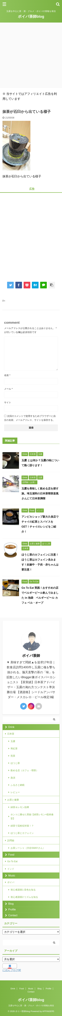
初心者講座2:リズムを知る (24, 897)
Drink (11, 727)
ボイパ (10, 882)
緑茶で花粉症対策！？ (22, 825)
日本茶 (10, 733)
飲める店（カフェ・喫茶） (24, 770)
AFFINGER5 (48, 1011)
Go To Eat (12, 861)
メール (8, 389)
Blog (11, 903)
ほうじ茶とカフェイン (22, 833)
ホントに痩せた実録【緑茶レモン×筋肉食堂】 (32, 816)
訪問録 (10, 840)
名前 (7, 375)
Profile (12, 909)
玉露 (13, 741)
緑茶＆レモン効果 (20, 807)
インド (10, 868)
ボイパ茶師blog (31, 16)
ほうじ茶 (15, 763)
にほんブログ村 (11, 970)
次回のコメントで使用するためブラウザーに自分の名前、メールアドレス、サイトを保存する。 (30, 418)
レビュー (15, 792)
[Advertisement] (31, 55)
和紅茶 (14, 748)
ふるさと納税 (17, 785)
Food (11, 854)
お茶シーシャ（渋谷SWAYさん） (28, 848)
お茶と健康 (13, 799)
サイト (7, 402)
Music (11, 875)
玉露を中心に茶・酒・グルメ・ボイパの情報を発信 (31, 1005)
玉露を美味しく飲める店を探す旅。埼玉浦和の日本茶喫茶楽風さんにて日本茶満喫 (40, 493)
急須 (13, 777)
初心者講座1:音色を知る (23, 889)
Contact (12, 915)
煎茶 (13, 755)
